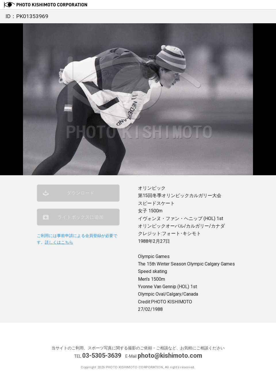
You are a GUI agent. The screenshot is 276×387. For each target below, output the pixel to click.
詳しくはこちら (59, 242)
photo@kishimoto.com (170, 355)
